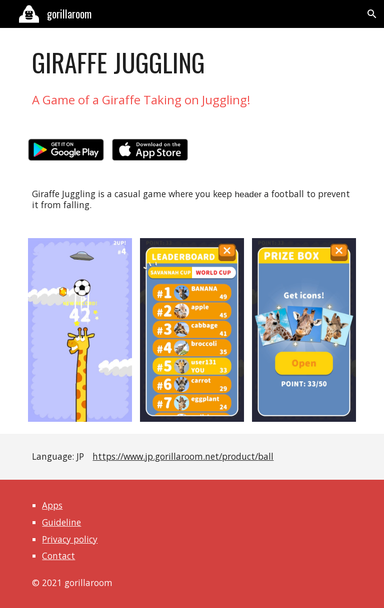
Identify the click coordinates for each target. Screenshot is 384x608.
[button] (372, 14)
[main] (192, 62)
